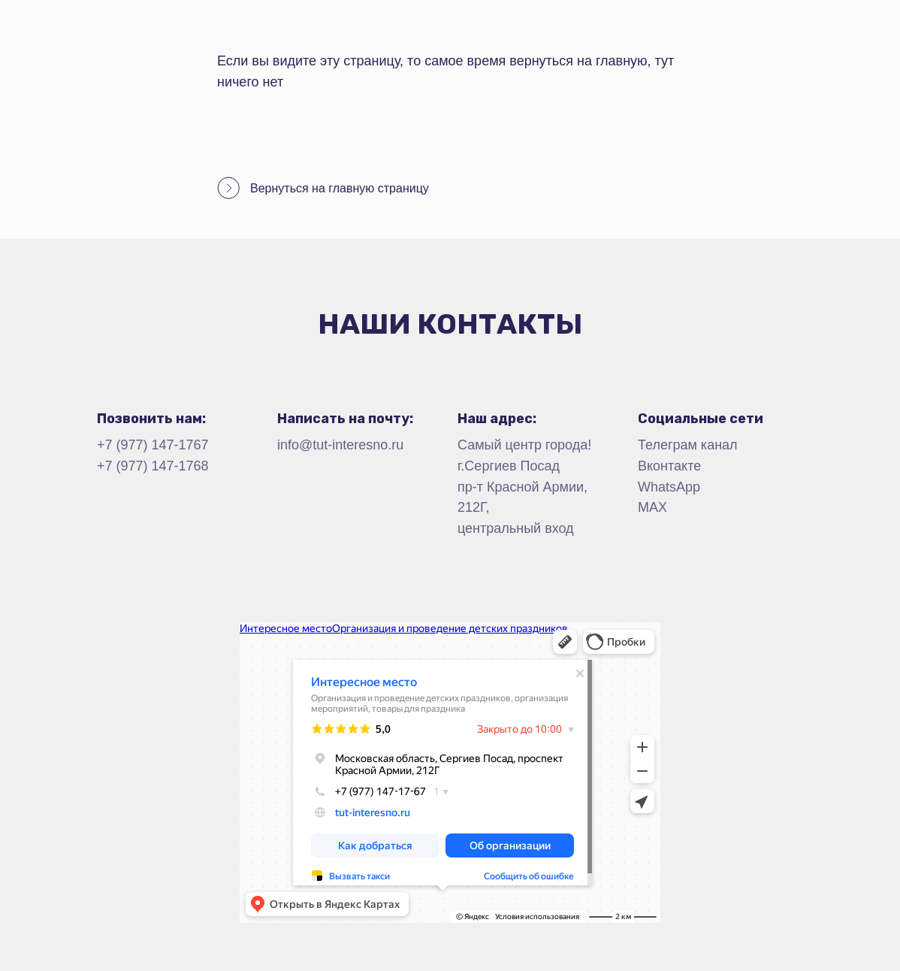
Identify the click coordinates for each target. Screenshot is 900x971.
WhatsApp (669, 487)
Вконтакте (669, 465)
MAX (652, 507)
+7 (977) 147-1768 (153, 465)
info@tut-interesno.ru (340, 444)
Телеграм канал (688, 444)
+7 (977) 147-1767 (153, 444)
